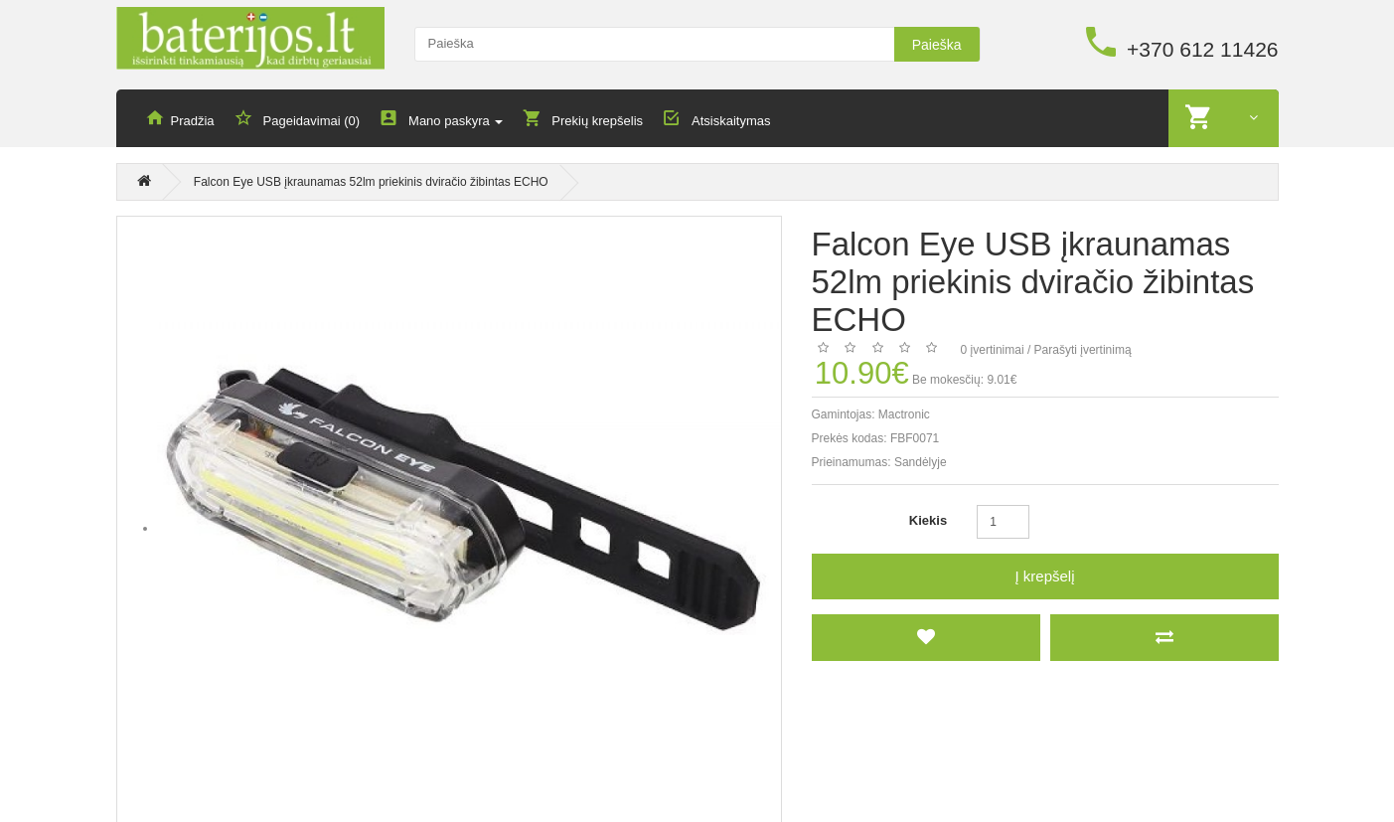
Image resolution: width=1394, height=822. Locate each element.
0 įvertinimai (992, 350)
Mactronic (904, 414)
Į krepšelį (1044, 576)
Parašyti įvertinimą (1083, 350)
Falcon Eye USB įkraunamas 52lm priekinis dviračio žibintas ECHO (371, 183)
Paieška (937, 45)
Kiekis (928, 520)
